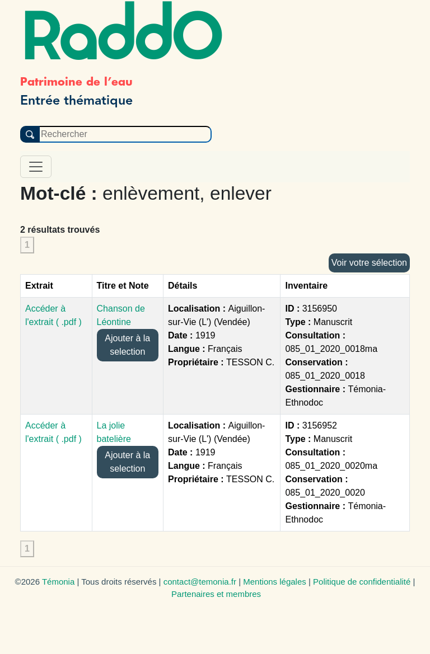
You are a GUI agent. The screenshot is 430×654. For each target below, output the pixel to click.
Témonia (58, 581)
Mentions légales (274, 581)
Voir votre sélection (369, 262)
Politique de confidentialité (361, 581)
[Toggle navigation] (36, 167)
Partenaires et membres (216, 594)
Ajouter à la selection (127, 344)
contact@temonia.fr (199, 581)
